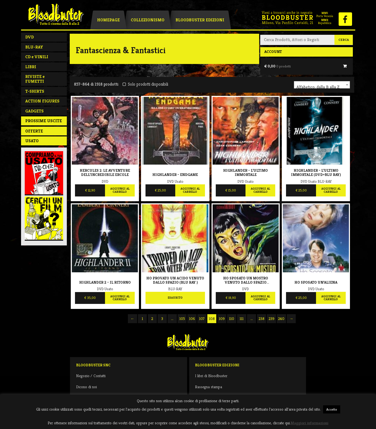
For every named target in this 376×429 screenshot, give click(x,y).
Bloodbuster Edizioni (200, 20)
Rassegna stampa (208, 386)
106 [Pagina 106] (192, 318)
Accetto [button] (331, 409)
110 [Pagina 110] (231, 318)
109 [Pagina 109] (222, 318)
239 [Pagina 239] (271, 318)
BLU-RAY (34, 47)
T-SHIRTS (34, 91)
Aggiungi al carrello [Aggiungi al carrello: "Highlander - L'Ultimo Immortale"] (260, 190)
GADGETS (34, 111)
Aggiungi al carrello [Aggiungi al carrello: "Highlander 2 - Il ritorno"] (119, 297)
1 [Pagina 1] (142, 318)
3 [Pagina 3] (162, 318)
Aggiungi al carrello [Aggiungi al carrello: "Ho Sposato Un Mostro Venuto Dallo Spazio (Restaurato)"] (260, 297)
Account (273, 51)
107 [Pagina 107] (201, 318)
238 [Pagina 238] (261, 318)
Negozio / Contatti (91, 375)
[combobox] (322, 84)
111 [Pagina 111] (242, 318)
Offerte (34, 131)
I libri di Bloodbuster (211, 375)
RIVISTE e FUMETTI (34, 79)
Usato (32, 141)
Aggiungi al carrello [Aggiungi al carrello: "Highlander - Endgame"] (190, 190)
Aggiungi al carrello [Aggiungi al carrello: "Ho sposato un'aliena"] (330, 297)
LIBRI (30, 67)
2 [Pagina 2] (152, 318)
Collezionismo (147, 20)
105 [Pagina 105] (182, 318)
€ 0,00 (277, 66)
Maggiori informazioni (309, 422)
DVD (29, 37)
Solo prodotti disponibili (145, 84)
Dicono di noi (86, 386)
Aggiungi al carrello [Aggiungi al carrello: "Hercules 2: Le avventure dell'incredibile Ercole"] (119, 190)
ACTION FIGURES (42, 101)
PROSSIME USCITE (43, 121)
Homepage (108, 20)
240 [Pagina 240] (281, 318)
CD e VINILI (36, 57)
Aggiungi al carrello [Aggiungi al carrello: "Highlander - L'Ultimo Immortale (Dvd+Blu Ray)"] (330, 190)
